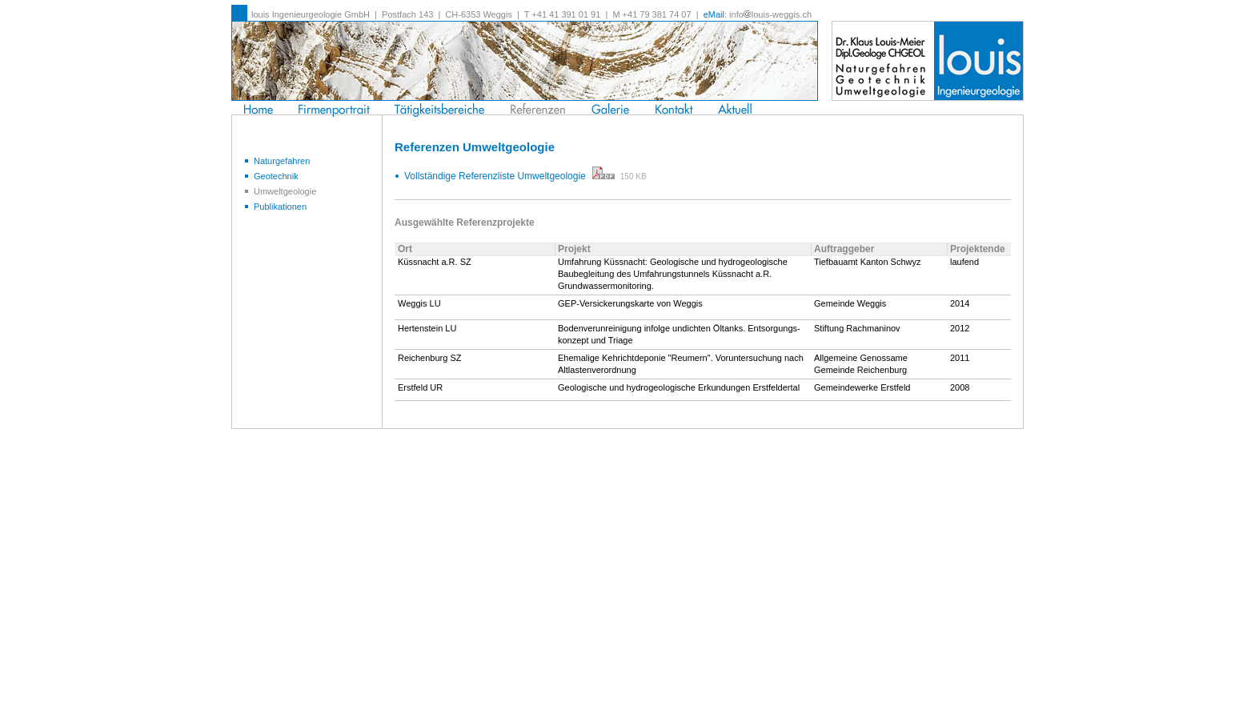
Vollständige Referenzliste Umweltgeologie (509, 176)
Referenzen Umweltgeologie (475, 147)
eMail (714, 14)
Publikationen (275, 206)
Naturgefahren (277, 161)
